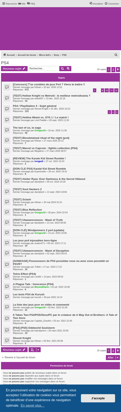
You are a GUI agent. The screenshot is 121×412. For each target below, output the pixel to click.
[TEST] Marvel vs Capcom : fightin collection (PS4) (45, 148)
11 (111, 90)
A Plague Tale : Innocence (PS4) (33, 284)
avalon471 (40, 243)
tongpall (39, 161)
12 (116, 90)
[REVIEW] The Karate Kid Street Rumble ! (39, 158)
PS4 (5, 62)
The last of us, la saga (27, 127)
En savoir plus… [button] (33, 405)
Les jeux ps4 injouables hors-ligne (35, 240)
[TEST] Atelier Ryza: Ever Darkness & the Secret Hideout (49, 178)
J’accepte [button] (98, 398)
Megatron (39, 151)
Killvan (38, 87)
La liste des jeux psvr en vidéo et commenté (41, 304)
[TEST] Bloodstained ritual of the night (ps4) (41, 137)
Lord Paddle (41, 120)
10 (107, 90)
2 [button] (113, 69)
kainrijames (40, 330)
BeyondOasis (42, 287)
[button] (118, 69)
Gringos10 (40, 130)
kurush (38, 297)
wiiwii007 (39, 98)
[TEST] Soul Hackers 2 (27, 189)
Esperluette (40, 171)
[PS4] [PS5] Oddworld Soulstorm (34, 327)
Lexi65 (38, 276)
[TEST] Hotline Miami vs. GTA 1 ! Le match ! (41, 117)
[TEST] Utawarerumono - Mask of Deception (41, 250)
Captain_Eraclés (43, 321)
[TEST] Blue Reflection (27, 209)
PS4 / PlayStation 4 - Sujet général (34, 105)
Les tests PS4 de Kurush (29, 294)
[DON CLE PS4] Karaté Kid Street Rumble (39, 168)
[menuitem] (21, 3)
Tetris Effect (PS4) (24, 273)
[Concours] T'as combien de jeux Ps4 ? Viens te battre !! (49, 84)
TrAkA (38, 267)
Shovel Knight (41, 108)
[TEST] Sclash (22, 199)
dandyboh (39, 181)
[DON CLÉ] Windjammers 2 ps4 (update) (38, 230)
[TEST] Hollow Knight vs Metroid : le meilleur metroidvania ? (51, 95)
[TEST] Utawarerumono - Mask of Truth (38, 219)
